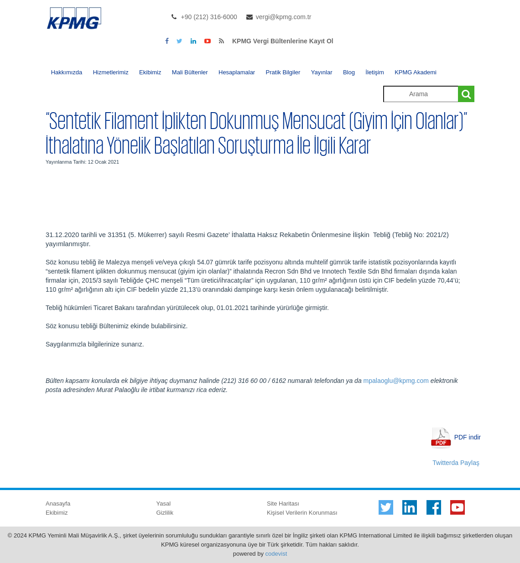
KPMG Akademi (416, 72)
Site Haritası (283, 503)
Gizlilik (165, 512)
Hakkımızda (67, 72)
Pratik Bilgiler (283, 72)
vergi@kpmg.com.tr (284, 17)
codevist (276, 553)
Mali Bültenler (190, 72)
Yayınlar (322, 72)
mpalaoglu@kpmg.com (396, 380)
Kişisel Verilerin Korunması (302, 512)
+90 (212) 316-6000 (209, 17)
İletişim (374, 72)
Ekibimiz (150, 72)
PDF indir (467, 436)
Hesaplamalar (236, 72)
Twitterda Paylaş (455, 462)
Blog (349, 72)
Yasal (163, 503)
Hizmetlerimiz (111, 72)
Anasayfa (58, 503)
